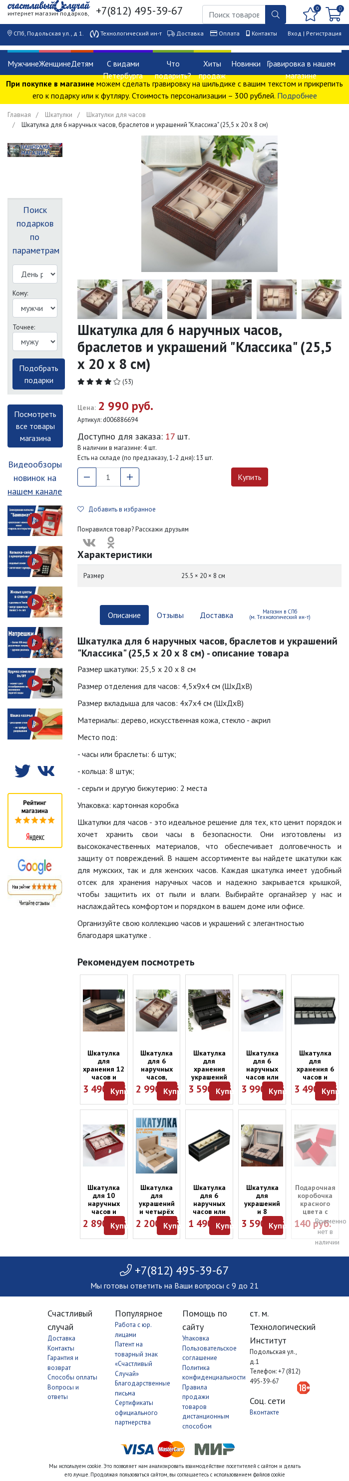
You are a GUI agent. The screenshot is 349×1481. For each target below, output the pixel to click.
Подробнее (297, 95)
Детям (82, 63)
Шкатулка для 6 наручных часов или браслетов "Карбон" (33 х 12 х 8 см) (262, 1077)
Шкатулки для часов (116, 114)
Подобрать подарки (38, 374)
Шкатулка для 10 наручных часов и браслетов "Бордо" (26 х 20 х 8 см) (104, 1211)
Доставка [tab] (216, 615)
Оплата (229, 33)
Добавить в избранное (116, 509)
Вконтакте (264, 1412)
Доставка (190, 33)
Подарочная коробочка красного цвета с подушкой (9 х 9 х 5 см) (315, 1207)
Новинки (246, 63)
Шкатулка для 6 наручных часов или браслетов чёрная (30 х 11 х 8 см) (209, 1211)
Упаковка (195, 1338)
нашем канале (34, 491)
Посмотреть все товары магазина (35, 426)
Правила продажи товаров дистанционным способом (205, 1406)
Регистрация (324, 33)
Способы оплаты (72, 1377)
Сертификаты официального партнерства (136, 1412)
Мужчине (23, 63)
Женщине (55, 63)
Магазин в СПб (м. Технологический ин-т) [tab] (280, 614)
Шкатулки (58, 114)
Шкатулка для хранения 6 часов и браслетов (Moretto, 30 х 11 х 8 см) (315, 1077)
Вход (295, 33)
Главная (19, 114)
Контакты (264, 33)
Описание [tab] (124, 615)
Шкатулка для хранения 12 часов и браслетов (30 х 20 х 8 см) (103, 1077)
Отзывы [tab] (170, 615)
